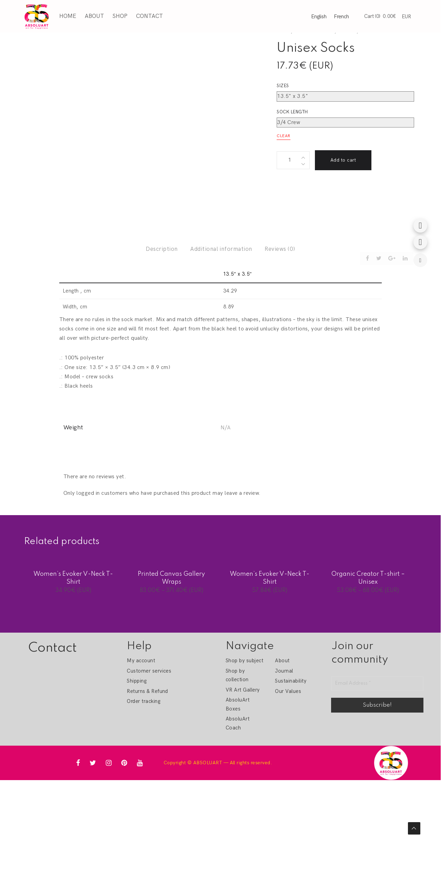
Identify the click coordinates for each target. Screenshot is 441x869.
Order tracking (143, 701)
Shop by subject (244, 660)
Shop (119, 15)
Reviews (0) (280, 249)
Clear (283, 136)
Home (67, 15)
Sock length (292, 112)
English (319, 16)
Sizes (283, 86)
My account (141, 660)
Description (161, 249)
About (93, 15)
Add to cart (343, 160)
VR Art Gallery (243, 690)
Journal (284, 671)
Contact (148, 15)
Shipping (136, 681)
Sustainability (290, 681)
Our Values (288, 691)
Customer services (149, 671)
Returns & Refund (147, 691)
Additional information (221, 249)
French (341, 16)
